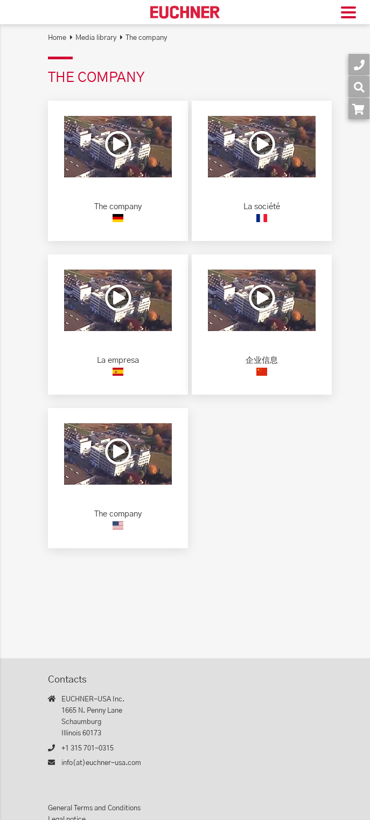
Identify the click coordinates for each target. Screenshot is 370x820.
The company (146, 38)
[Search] (358, 86)
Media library (95, 38)
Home (57, 38)
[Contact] (358, 64)
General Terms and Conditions (94, 808)
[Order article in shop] (358, 108)
